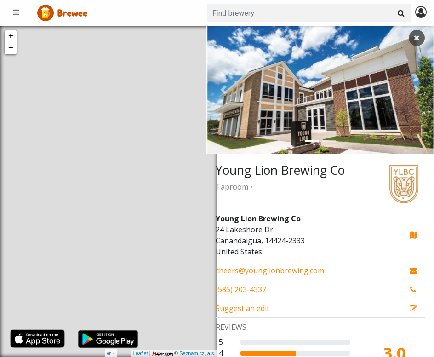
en (109, 353)
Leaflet (129, 353)
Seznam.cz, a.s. (186, 353)
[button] (223, 90)
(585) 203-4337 (241, 289)
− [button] (10, 48)
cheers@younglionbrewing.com (270, 270)
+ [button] (10, 36)
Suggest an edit (242, 308)
